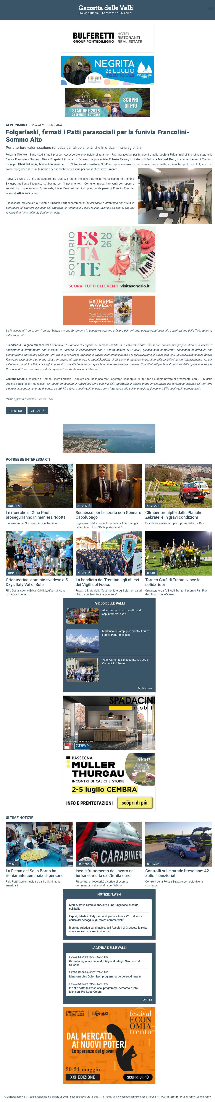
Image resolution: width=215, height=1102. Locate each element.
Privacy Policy (187, 1096)
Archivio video (145, 688)
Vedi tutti (147, 999)
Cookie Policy (204, 1096)
